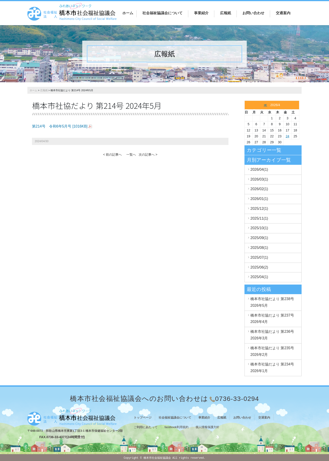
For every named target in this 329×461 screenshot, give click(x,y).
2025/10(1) (259, 228)
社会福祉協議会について (162, 13)
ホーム (127, 13)
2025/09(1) (259, 238)
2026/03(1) (259, 179)
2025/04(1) (259, 277)
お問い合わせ (253, 13)
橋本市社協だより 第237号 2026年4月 (272, 318)
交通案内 (283, 13)
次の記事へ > (148, 154)
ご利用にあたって (145, 427)
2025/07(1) (259, 257)
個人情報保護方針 (207, 427)
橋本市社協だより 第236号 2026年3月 (272, 335)
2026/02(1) (259, 189)
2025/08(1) (259, 248)
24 (287, 136)
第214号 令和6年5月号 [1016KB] (60, 126)
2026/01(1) (259, 199)
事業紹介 (201, 13)
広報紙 (225, 13)
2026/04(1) (259, 169)
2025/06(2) (259, 267)
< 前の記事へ (112, 154)
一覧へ (131, 154)
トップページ (142, 417)
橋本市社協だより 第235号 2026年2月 (272, 351)
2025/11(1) (259, 218)
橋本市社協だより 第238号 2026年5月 (272, 302)
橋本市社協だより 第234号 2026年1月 (272, 367)
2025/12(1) (259, 209)
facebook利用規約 (176, 427)
